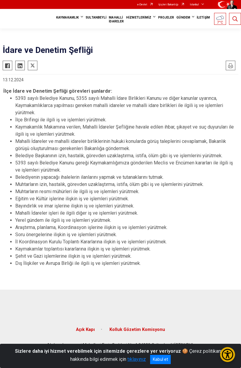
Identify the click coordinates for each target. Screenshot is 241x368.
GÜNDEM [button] (183, 17)
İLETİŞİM (203, 17)
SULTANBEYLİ (96, 17)
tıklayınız (136, 359)
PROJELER (166, 17)
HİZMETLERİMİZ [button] (138, 17)
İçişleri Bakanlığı (168, 4)
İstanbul (194, 4)
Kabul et (160, 359)
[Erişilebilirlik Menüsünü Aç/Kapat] (227, 354)
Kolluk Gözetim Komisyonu (137, 329)
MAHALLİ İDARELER (116, 19)
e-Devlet (142, 4)
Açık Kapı (85, 329)
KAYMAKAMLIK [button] (67, 17)
